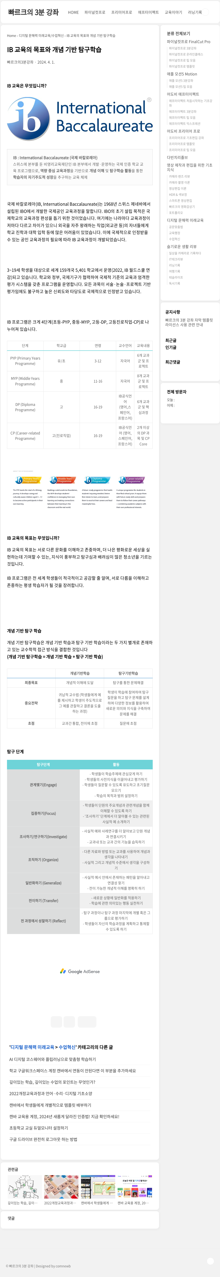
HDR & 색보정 (178, 194)
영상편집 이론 (177, 188)
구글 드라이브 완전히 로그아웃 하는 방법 (43, 1139)
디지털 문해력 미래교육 (32, 1047)
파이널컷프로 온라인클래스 (186, 54)
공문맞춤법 (176, 227)
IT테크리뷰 (176, 259)
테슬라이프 (176, 277)
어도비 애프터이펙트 (183, 94)
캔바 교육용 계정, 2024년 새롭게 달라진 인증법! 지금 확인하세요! (64, 1116)
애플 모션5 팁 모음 (180, 86)
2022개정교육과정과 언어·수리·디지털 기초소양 (50, 1093)
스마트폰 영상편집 (180, 200)
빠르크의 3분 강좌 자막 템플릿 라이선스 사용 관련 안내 (189, 322)
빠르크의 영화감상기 (182, 206)
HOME (73, 12)
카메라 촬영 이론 (179, 182)
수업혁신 (67, 1047)
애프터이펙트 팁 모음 (182, 117)
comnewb (63, 1266)
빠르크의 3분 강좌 (33, 12)
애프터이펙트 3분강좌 (182, 111)
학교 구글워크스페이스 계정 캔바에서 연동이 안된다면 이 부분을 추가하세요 (72, 1071)
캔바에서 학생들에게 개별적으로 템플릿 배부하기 (50, 1105)
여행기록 (174, 271)
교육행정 (174, 233)
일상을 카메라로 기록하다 (185, 253)
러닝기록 (195, 12)
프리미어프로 (121, 12)
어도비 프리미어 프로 (183, 131)
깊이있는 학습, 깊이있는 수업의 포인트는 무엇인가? (52, 1082)
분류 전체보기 (178, 33)
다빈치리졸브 (177, 157)
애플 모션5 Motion (182, 74)
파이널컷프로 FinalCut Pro (188, 41)
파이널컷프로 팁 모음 (182, 60)
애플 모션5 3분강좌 (181, 80)
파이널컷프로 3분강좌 (182, 48)
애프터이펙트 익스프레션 (184, 123)
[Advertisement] (80, 971)
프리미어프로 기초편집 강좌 (186, 137)
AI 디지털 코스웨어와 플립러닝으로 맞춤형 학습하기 (52, 1059)
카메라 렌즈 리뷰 (179, 176)
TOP (210, 1261)
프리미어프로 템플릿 (182, 143)
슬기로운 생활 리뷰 (182, 246)
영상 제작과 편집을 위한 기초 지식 (190, 167)
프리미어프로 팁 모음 (182, 149)
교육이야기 (173, 12)
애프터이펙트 (148, 12)
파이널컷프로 (95, 12)
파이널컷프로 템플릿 (182, 66)
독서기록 (174, 283)
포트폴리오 (176, 212)
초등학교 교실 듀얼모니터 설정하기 (38, 1128)
